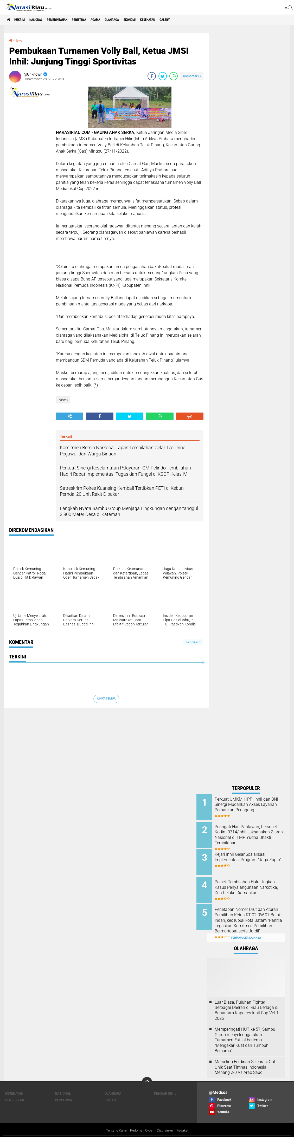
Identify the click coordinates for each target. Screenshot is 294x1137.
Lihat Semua (106, 698)
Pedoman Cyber (142, 1122)
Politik (111, 1092)
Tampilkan (193, 642)
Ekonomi (158, 20)
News (19, 40)
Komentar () (192, 76)
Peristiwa (96, 20)
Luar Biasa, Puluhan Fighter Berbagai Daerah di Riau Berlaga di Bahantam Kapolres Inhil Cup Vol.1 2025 (247, 1001)
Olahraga (137, 20)
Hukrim (23, 20)
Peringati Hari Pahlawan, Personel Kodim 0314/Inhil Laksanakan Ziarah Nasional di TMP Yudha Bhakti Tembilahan (251, 836)
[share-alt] (69, 416)
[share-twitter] (162, 76)
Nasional (44, 20)
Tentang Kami (114, 1122)
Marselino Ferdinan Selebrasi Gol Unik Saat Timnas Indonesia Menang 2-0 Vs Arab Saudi (245, 1059)
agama (117, 20)
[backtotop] (147, 1074)
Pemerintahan (69, 20)
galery (202, 20)
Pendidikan (14, 1092)
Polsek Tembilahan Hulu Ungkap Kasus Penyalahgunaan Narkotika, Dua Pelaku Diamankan (250, 885)
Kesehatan (180, 20)
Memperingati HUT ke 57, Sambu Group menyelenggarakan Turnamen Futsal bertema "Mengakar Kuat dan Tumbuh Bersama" (245, 1031)
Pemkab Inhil (165, 1085)
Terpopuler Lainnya (246, 929)
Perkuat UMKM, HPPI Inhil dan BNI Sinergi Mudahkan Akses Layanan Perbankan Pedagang (253, 807)
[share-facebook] (152, 76)
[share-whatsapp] (173, 76)
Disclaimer (166, 1122)
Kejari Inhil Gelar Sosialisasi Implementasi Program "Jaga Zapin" (252, 857)
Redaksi (184, 1122)
